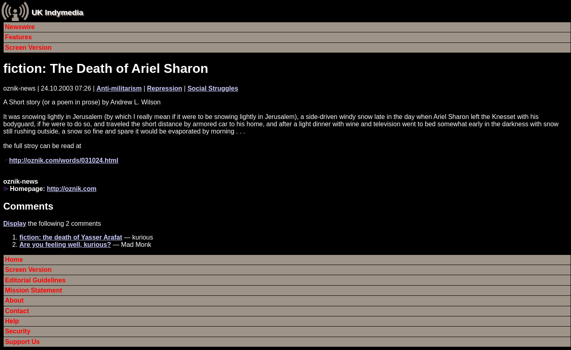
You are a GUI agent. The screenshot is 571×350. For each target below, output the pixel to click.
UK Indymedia (57, 12)
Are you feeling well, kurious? (65, 244)
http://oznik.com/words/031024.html (63, 160)
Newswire (20, 26)
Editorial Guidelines (35, 280)
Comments (28, 206)
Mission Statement (33, 290)
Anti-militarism (119, 88)
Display (14, 223)
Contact (17, 311)
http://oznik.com (72, 188)
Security (17, 331)
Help (12, 321)
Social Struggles (213, 88)
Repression (164, 88)
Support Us (22, 341)
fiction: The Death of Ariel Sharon (105, 68)
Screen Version (28, 47)
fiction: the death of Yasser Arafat (70, 237)
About (14, 300)
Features (18, 37)
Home (14, 259)
